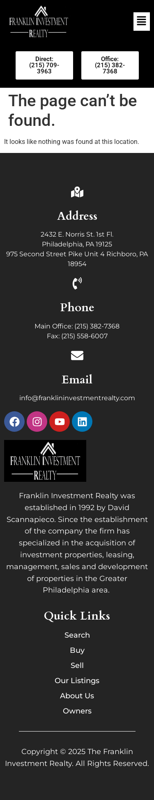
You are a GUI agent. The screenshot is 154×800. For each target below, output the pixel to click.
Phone (77, 307)
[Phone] (77, 284)
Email (77, 379)
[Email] (77, 356)
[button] (141, 21)
